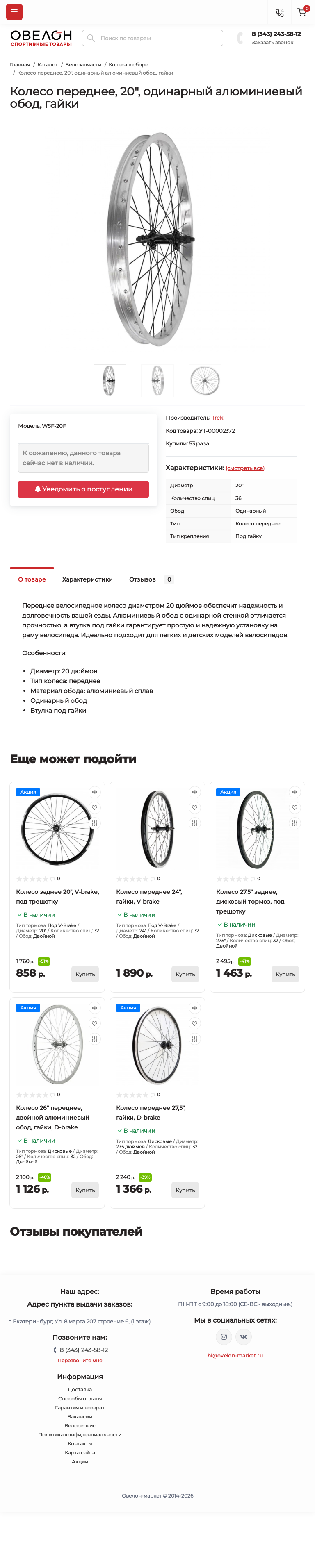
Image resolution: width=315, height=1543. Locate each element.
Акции (80, 1462)
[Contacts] (279, 12)
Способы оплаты (80, 1398)
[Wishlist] (95, 808)
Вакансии (79, 1416)
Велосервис (80, 1426)
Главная (20, 64)
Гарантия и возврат (80, 1407)
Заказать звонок (272, 42)
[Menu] (14, 12)
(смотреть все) (245, 468)
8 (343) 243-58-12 (276, 34)
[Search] (91, 38)
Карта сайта (80, 1453)
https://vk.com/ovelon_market (243, 1337)
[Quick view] (95, 792)
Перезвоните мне (79, 1360)
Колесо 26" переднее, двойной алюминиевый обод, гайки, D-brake (52, 1117)
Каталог (47, 64)
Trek (217, 417)
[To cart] (85, 974)
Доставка (80, 1389)
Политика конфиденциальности (79, 1435)
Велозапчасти (83, 64)
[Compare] (95, 823)
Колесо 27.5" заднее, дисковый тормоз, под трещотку (250, 901)
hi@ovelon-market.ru (235, 1355)
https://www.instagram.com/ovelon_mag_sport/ (224, 1337)
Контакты (80, 1444)
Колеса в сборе (128, 64)
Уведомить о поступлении (83, 489)
